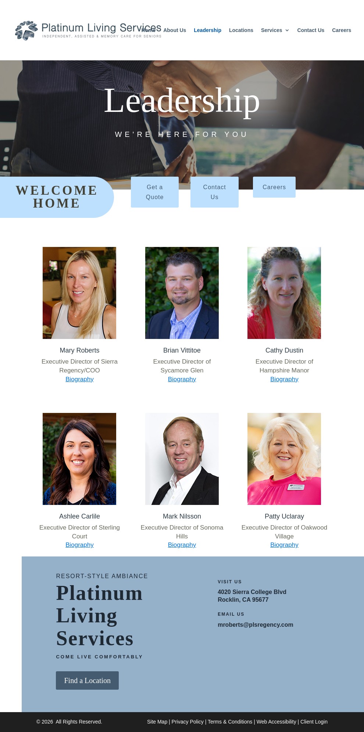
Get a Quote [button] (155, 192)
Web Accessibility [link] (276, 722)
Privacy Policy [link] (188, 722)
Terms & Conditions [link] (230, 722)
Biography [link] (79, 379)
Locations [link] (241, 30)
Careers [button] (274, 187)
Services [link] (271, 30)
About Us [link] (174, 30)
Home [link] (148, 30)
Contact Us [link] (310, 30)
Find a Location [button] (87, 680)
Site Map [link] (157, 722)
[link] (84, 30)
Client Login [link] (314, 722)
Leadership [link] (207, 30)
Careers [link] (341, 30)
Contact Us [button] (214, 192)
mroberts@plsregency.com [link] (255, 625)
